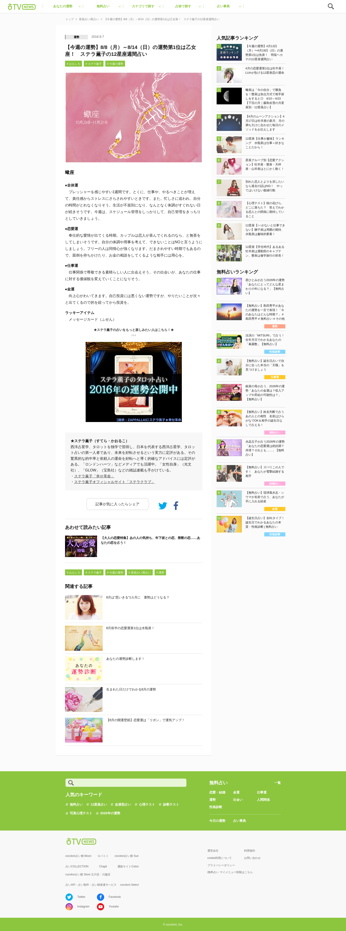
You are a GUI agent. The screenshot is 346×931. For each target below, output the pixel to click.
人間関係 (263, 799)
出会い (238, 799)
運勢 (77, 37)
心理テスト (147, 804)
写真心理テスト (81, 813)
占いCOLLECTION (77, 866)
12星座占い (99, 804)
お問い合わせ (252, 858)
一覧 (277, 783)
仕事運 (262, 792)
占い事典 (239, 821)
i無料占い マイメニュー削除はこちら (230, 872)
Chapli (103, 866)
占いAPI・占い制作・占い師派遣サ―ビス (91, 884)
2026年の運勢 (110, 813)
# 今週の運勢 (115, 63)
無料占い (76, 804)
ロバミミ (103, 856)
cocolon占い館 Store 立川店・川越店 (88, 874)
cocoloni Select (129, 884)
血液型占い (123, 804)
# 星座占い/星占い (140, 572)
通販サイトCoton (128, 866)
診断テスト (171, 804)
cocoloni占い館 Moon (78, 856)
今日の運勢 (217, 821)
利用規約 (249, 850)
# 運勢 (160, 572)
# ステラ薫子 (94, 63)
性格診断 (215, 807)
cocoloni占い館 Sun (127, 856)
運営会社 (212, 850)
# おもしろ (73, 63)
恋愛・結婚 (217, 792)
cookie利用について (219, 858)
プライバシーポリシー (221, 865)
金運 (236, 792)
